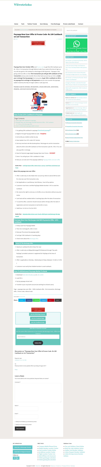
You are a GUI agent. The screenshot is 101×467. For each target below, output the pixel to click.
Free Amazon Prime (71, 130)
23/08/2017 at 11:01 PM (20, 360)
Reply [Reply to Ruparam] (16, 369)
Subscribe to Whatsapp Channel (22, 447)
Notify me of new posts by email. (24, 424)
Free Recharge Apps (71, 134)
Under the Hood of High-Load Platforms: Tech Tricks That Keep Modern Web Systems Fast (76, 67)
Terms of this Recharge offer (25, 124)
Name (17, 405)
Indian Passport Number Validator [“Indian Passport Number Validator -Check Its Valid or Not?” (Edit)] (75, 452)
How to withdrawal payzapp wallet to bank (27, 126)
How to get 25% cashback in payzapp (26, 120)
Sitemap (73, 466)
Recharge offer (34, 238)
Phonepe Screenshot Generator (74, 122)
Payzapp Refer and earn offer (51, 160)
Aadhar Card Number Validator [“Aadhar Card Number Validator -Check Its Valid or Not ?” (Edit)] (74, 450)
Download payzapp (44, 130)
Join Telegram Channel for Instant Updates (38, 309)
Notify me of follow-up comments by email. (26, 421)
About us (53, 466)
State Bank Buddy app (29, 275)
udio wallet (40, 275)
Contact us (58, 466)
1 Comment (60, 39)
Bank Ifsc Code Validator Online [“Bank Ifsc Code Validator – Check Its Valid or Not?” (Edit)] (74, 448)
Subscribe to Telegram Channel (22, 451)
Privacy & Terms (66, 466)
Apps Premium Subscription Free (75, 137)
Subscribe (38, 343)
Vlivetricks (22, 4)
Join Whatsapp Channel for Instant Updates (38, 43)
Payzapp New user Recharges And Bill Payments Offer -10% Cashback (34, 122)
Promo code (40, 67)
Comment (17, 382)
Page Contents (19, 118)
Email (16, 413)
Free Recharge (22, 296)
